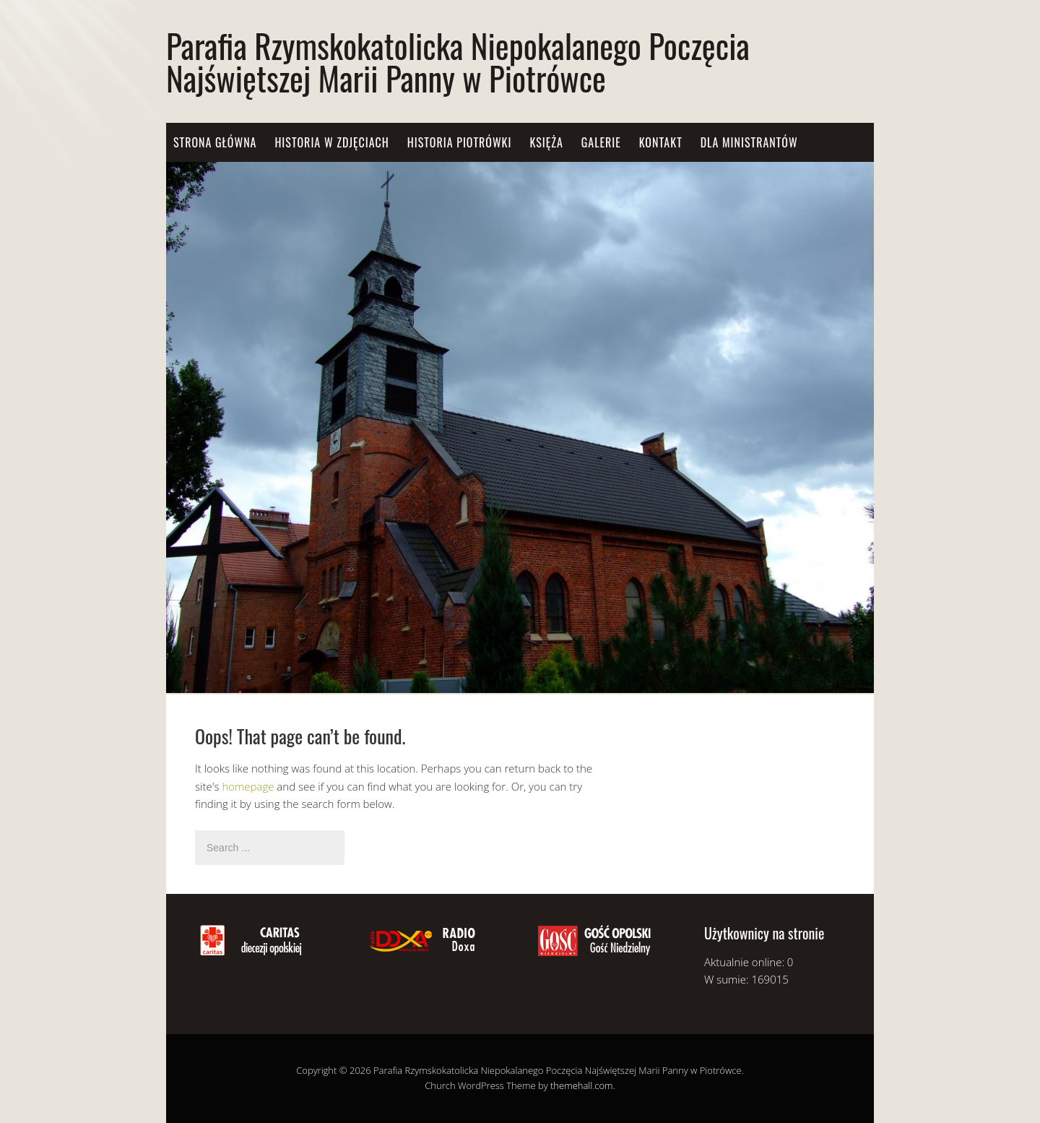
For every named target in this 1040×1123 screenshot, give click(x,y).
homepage (248, 786)
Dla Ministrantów (749, 142)
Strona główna (214, 142)
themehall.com (581, 1085)
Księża (546, 142)
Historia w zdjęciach (331, 142)
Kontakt (660, 142)
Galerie (601, 142)
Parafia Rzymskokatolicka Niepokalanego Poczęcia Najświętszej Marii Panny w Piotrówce (458, 61)
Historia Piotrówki (459, 142)
